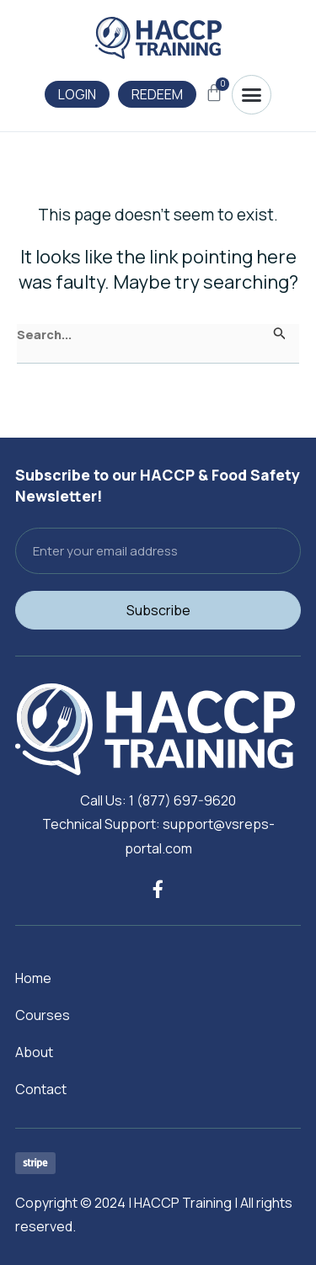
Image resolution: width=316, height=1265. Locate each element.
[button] (251, 94)
